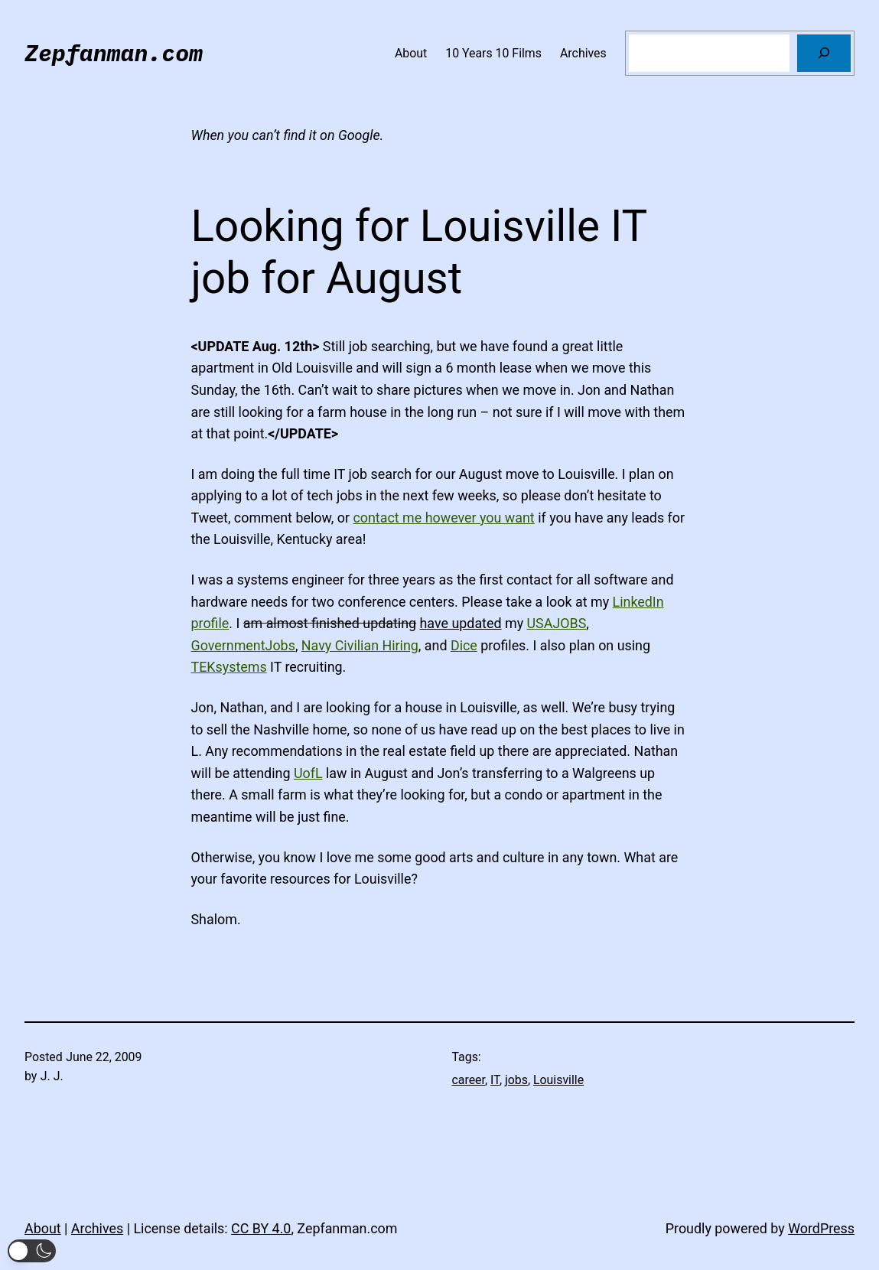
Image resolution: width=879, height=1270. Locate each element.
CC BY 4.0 (261, 1228)
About (42, 1228)
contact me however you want (443, 518)
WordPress (821, 1228)
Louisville (558, 1080)
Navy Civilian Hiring (359, 645)
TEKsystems (229, 667)
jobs (516, 1080)
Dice (464, 645)
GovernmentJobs (243, 645)
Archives (97, 1228)
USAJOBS (557, 623)
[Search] (824, 53)
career (468, 1080)
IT (495, 1080)
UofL (308, 773)
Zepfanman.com (113, 52)
